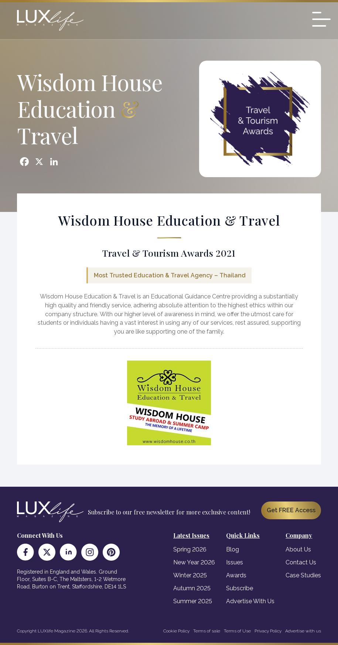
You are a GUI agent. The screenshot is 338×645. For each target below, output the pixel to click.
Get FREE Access (291, 510)
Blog (232, 549)
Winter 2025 (190, 575)
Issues (234, 562)
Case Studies (303, 575)
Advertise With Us (250, 601)
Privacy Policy (268, 631)
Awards (236, 575)
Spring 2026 (189, 549)
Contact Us (301, 562)
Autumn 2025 (192, 588)
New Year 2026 (194, 562)
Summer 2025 (192, 601)
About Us (298, 549)
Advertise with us (303, 631)
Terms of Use (237, 631)
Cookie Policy (176, 631)
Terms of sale (206, 631)
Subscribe (239, 588)
